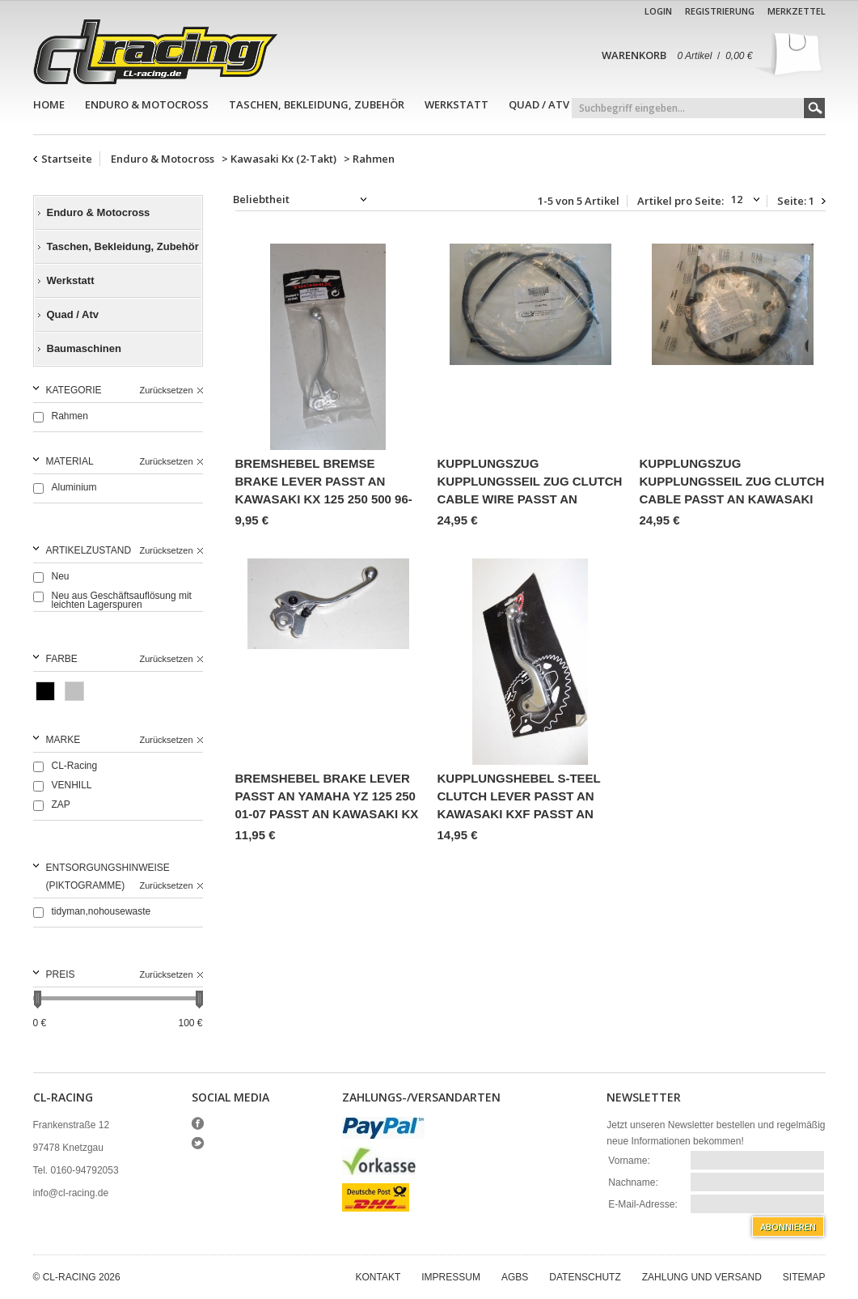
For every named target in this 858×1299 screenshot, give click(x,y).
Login (658, 11)
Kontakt (378, 1277)
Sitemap (804, 1277)
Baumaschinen (84, 348)
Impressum (450, 1277)
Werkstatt (456, 104)
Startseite (66, 158)
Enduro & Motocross (147, 104)
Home (49, 104)
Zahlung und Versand (702, 1277)
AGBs (514, 1277)
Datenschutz (584, 1277)
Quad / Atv (539, 104)
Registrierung (719, 11)
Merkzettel (796, 11)
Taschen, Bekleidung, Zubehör (316, 104)
